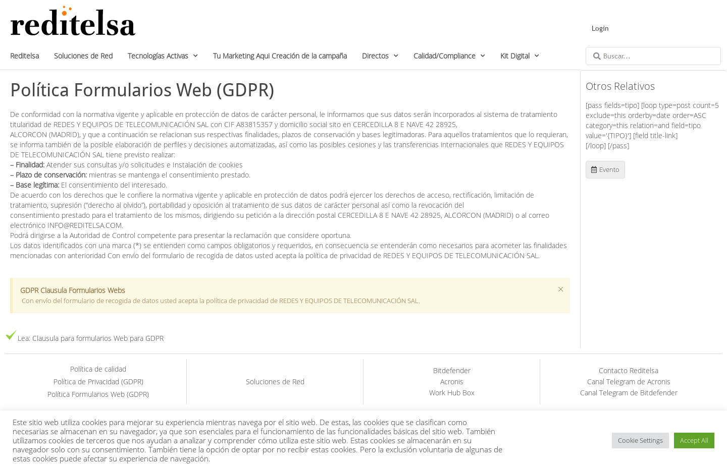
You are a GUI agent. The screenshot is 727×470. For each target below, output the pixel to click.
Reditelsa (24, 56)
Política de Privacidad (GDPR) (98, 381)
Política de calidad (98, 369)
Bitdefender (452, 370)
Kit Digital (519, 56)
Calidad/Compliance (449, 56)
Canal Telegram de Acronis (628, 381)
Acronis (451, 381)
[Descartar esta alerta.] (560, 289)
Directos (380, 56)
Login (600, 28)
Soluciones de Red (83, 56)
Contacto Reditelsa (628, 370)
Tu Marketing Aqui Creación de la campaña (280, 56)
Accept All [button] (694, 440)
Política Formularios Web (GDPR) (98, 394)
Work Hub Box (452, 392)
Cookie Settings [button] (640, 440)
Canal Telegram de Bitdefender (629, 392)
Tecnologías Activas (163, 56)
